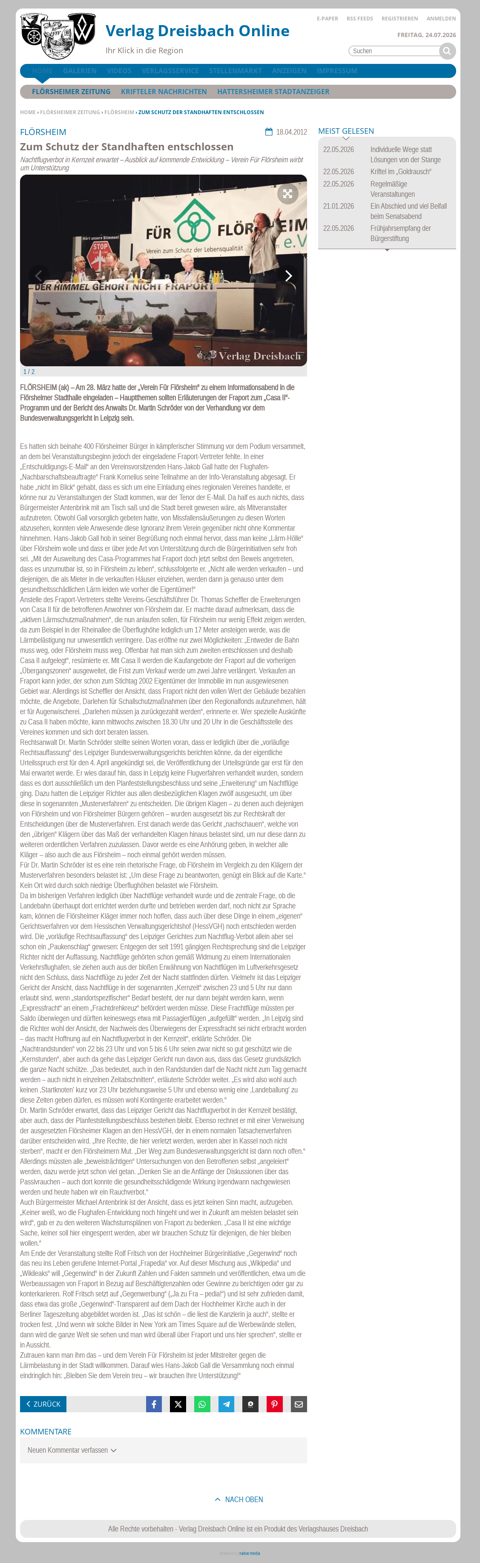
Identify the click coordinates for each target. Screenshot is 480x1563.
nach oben (243, 1499)
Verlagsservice (170, 70)
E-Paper (327, 18)
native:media (249, 1553)
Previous (39, 275)
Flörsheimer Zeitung (70, 112)
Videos (119, 70)
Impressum (337, 70)
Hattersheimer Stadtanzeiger (273, 91)
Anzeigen (289, 70)
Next (288, 275)
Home (28, 112)
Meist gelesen (346, 131)
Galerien (80, 70)
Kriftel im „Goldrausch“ (401, 171)
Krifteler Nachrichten (164, 91)
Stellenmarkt (235, 70)
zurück (47, 1404)
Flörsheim (119, 112)
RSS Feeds (360, 18)
